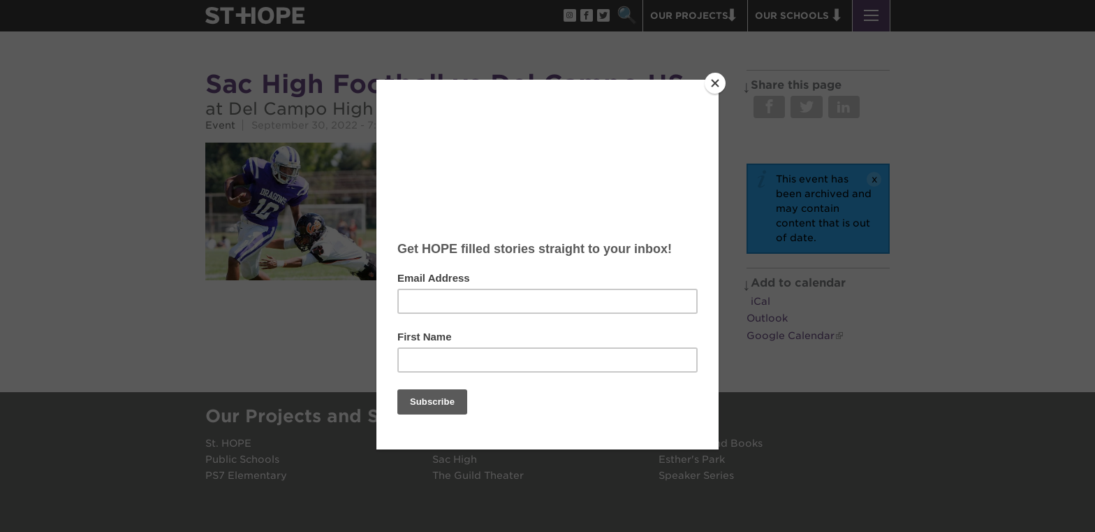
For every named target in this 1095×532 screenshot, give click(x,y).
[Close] (715, 83)
